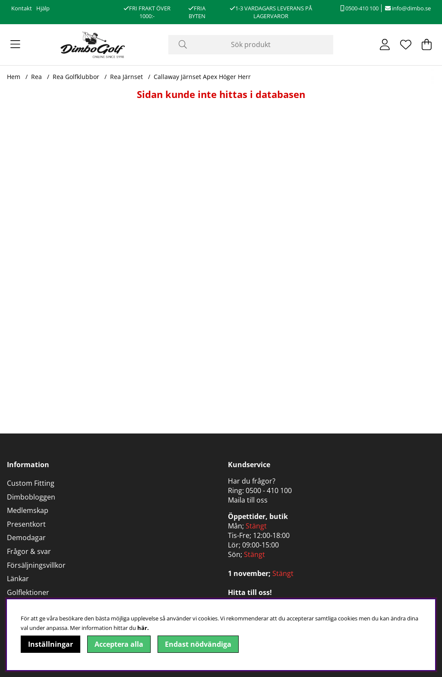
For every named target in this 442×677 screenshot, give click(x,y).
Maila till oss (248, 500)
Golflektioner (28, 592)
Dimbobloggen (31, 497)
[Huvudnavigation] (15, 44)
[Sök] (250, 44)
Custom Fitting (30, 483)
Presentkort (26, 524)
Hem (13, 77)
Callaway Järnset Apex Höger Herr (202, 77)
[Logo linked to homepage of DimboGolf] (92, 44)
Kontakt (21, 8)
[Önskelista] (406, 44)
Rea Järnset (126, 77)
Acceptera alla (119, 644)
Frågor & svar (29, 551)
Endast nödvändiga (198, 644)
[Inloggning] (384, 44)
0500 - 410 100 (269, 490)
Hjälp (43, 8)
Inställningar (50, 644)
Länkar (18, 578)
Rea (36, 77)
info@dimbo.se (408, 8)
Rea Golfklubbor (76, 77)
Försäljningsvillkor (36, 565)
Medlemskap (27, 510)
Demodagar (26, 537)
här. (143, 628)
